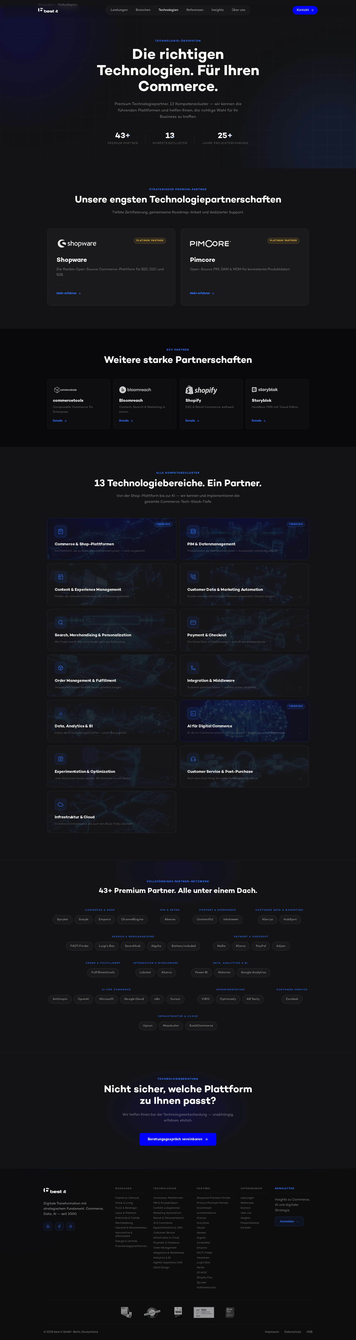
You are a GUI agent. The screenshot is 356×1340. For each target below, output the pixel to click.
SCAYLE (202, 1273)
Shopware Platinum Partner (213, 1198)
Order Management (165, 1248)
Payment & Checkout (251, 941)
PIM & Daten (170, 914)
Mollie (221, 950)
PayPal (261, 950)
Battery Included (184, 950)
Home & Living (124, 1203)
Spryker (62, 923)
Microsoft (106, 1003)
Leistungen (119, 10)
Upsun (148, 1030)
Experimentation (231, 994)
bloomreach (204, 1208)
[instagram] (70, 1226)
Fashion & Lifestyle (127, 1198)
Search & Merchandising (133, 941)
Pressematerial (250, 1223)
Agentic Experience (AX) (168, 1263)
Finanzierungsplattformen (131, 1246)
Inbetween (230, 923)
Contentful (205, 923)
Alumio (166, 977)
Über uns (238, 10)
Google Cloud (134, 1003)
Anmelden (289, 1221)
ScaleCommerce (201, 1030)
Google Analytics (253, 977)
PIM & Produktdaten (165, 1203)
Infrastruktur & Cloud (178, 1020)
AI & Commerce (162, 1223)
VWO (206, 1003)
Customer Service (292, 994)
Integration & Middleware (155, 967)
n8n (157, 1003)
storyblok (203, 1223)
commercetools (206, 1213)
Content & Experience (217, 914)
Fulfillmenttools (103, 977)
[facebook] (59, 1226)
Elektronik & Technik (127, 1218)
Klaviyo (267, 923)
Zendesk (292, 1003)
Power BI (201, 977)
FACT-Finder (79, 950)
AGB (309, 1332)
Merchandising (124, 1223)
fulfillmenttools (206, 1288)
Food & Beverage (126, 1208)
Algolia (156, 950)
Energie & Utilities (126, 1241)
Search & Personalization (168, 1218)
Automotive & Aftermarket (123, 1235)
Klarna (240, 950)
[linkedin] (48, 1226)
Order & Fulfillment (103, 967)
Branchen (143, 10)
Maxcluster (171, 1030)
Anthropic (60, 1003)
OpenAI (83, 1003)
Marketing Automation (167, 1213)
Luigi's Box (106, 950)
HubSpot (290, 923)
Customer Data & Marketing (279, 914)
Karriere (245, 1208)
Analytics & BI (162, 1258)
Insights (218, 10)
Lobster (145, 977)
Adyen (281, 950)
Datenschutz (292, 1332)
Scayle (84, 923)
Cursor (175, 1003)
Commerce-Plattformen (168, 1198)
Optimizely (228, 1003)
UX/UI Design (161, 1268)
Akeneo (170, 923)
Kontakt (305, 10)
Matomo (224, 977)
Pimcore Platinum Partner (212, 1203)
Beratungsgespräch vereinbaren (178, 1144)
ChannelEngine (132, 923)
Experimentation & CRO (168, 1228)
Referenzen (194, 10)
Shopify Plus (204, 1278)
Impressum (272, 1332)
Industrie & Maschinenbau (131, 1228)
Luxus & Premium (125, 1213)
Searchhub (133, 950)
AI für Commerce (116, 994)
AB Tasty (253, 1003)
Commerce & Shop (100, 914)
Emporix (105, 923)
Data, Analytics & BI (230, 967)
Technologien (168, 10)
